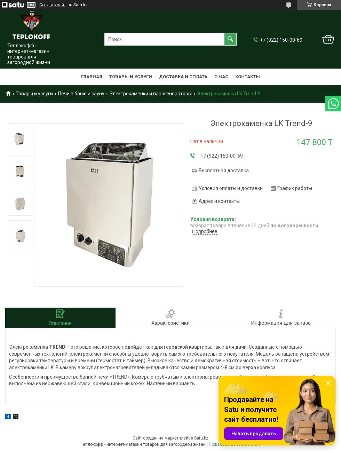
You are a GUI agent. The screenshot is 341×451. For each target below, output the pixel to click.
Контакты (247, 76)
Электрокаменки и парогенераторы (150, 93)
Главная (91, 76)
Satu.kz (201, 438)
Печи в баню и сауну (81, 93)
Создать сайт (52, 4)
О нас (221, 76)
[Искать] (230, 39)
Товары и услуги (130, 76)
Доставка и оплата (183, 76)
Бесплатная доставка (224, 170)
